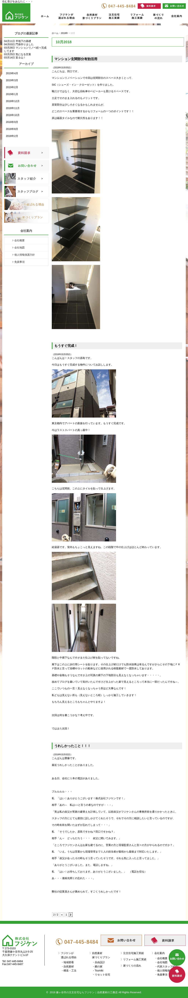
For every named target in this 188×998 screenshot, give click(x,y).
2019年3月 (12, 80)
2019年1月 (12, 94)
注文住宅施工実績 (115, 17)
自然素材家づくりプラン (92, 17)
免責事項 (19, 261)
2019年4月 (12, 73)
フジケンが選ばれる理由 (65, 17)
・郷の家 (97, 966)
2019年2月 (12, 87)
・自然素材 (67, 966)
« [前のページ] (62, 914)
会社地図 (19, 247)
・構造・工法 (68, 970)
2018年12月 (13, 101)
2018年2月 (12, 135)
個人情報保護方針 (24, 254)
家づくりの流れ (157, 17)
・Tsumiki (97, 970)
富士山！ (21, 57)
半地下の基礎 (23, 41)
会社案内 (176, 17)
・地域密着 (67, 962)
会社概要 (19, 240)
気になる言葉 (23, 54)
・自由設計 (98, 962)
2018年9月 (12, 122)
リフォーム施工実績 (137, 17)
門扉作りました (25, 44)
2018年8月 (12, 129)
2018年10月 (13, 115)
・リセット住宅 (101, 974)
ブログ (19, 33)
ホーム (44, 17)
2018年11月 (13, 108)
